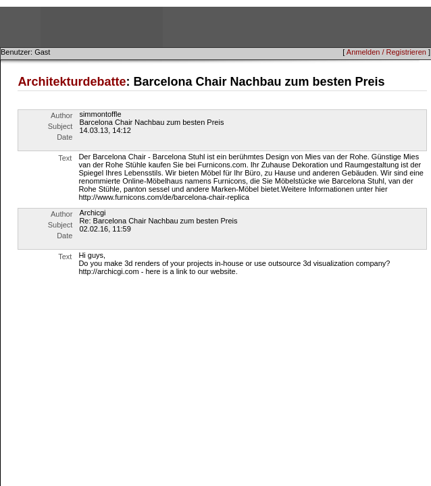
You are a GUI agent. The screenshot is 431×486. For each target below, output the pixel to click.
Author (61, 115)
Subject (60, 126)
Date (64, 137)
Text (65, 158)
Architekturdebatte (72, 81)
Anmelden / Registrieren (386, 52)
